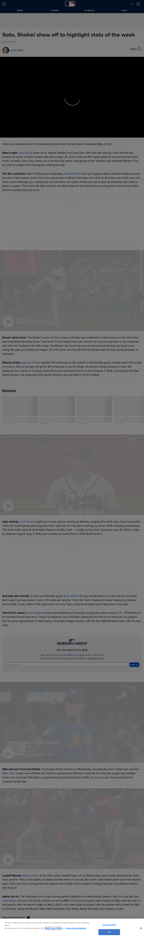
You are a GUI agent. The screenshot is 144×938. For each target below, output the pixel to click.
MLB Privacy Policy (53, 928)
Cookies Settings (109, 925)
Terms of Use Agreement (76, 928)
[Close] (141, 928)
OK (109, 932)
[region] (72, 928)
